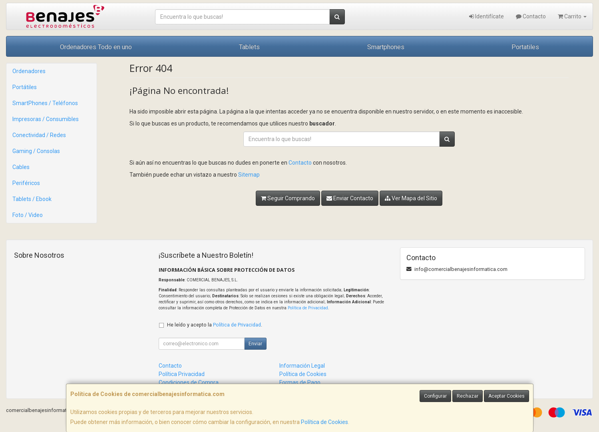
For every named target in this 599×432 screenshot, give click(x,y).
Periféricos (26, 183)
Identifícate (486, 16)
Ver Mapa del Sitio (411, 198)
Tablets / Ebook (32, 199)
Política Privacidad (182, 374)
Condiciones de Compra (189, 382)
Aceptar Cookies (506, 396)
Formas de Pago (299, 382)
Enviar (255, 343)
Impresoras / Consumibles (45, 119)
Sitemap (249, 174)
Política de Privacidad (308, 308)
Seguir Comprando (288, 198)
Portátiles (24, 87)
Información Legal (302, 365)
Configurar (435, 396)
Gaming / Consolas (36, 151)
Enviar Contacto (349, 198)
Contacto (531, 16)
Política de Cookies (324, 422)
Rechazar (467, 396)
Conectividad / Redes (39, 135)
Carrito (572, 16)
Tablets (249, 47)
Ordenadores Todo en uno (96, 47)
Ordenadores (29, 71)
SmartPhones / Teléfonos (45, 103)
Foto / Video (27, 215)
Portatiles (525, 47)
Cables (21, 167)
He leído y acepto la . (214, 325)
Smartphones (385, 47)
